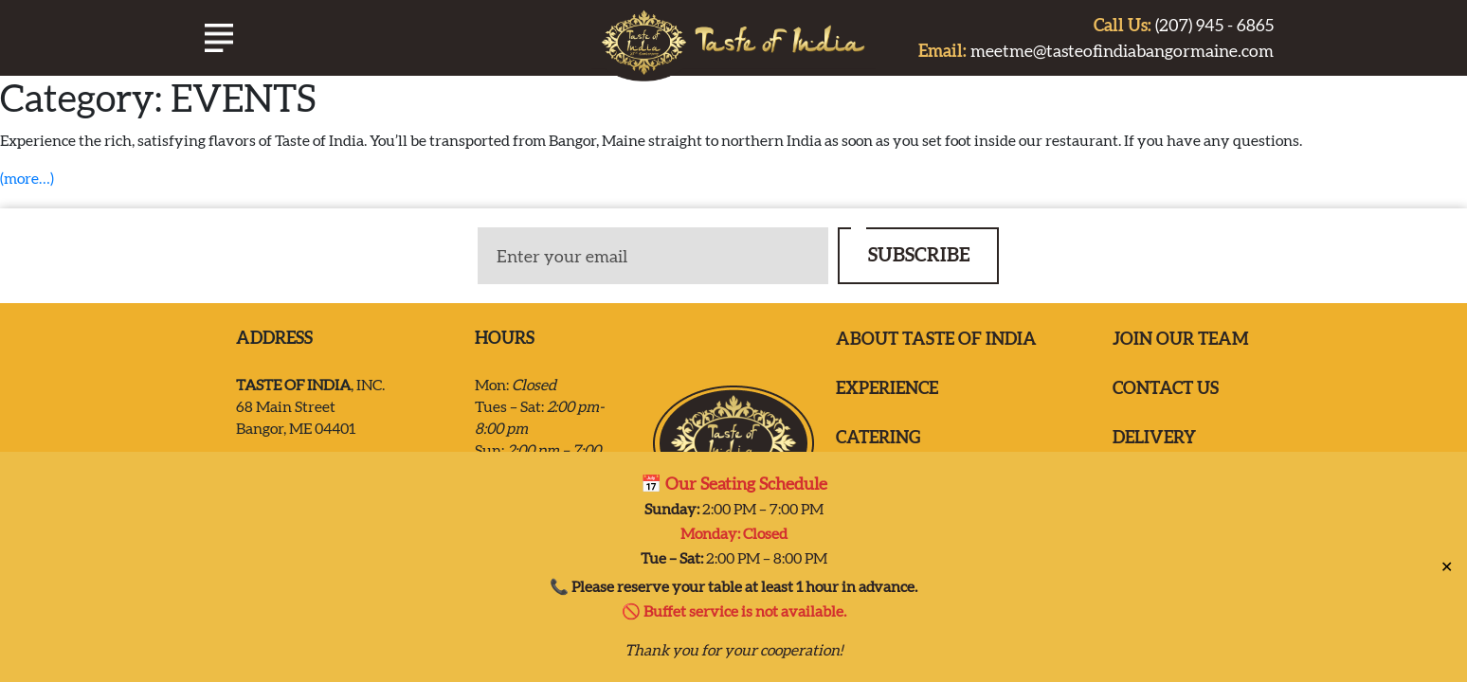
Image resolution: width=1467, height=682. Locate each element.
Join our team (1181, 339)
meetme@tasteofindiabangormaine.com (1096, 51)
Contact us (1166, 388)
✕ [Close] (1446, 557)
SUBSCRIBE (918, 254)
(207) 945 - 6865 (1184, 25)
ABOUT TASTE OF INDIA (936, 339)
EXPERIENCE (887, 388)
